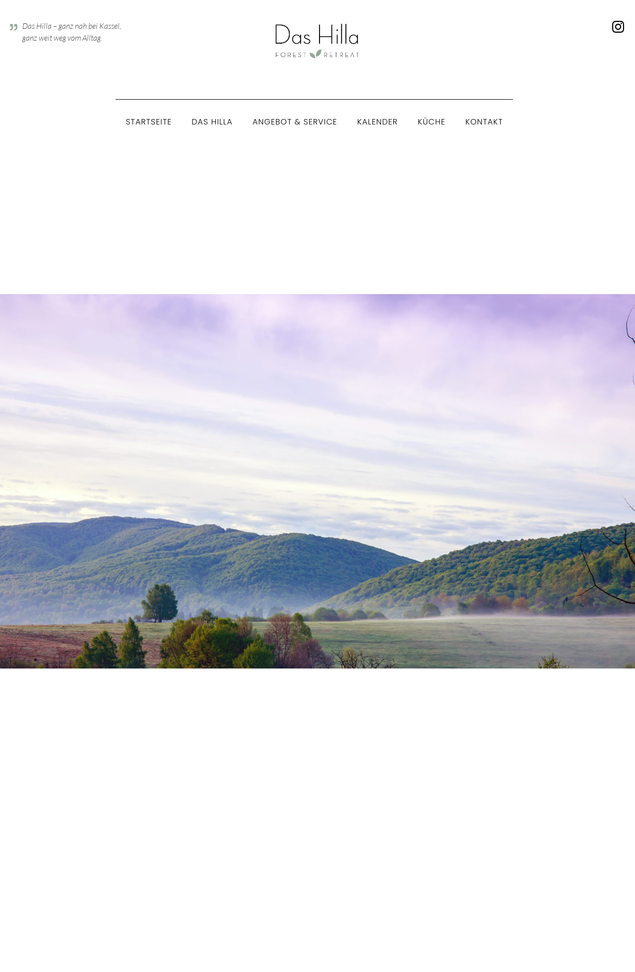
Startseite (149, 121)
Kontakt (484, 121)
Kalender (377, 121)
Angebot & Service (295, 121)
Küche (431, 121)
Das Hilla (212, 121)
